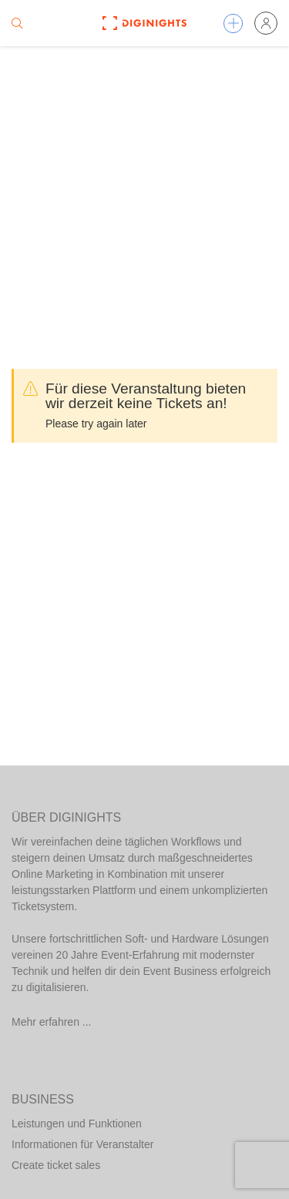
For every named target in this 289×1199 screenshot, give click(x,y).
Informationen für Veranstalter (82, 1144)
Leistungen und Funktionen (77, 1123)
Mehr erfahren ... (52, 1022)
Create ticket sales (56, 1165)
